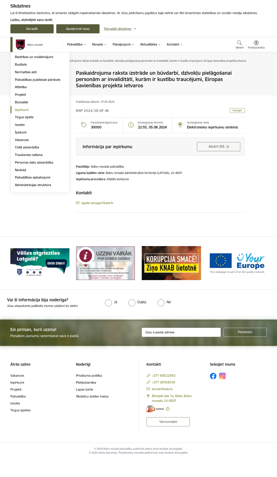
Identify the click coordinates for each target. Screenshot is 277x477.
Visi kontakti (168, 439)
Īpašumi (20, 179)
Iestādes (21, 81)
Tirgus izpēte (24, 163)
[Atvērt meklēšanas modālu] (240, 45)
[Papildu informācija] (167, 426)
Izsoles (20, 171)
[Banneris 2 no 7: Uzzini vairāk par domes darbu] (105, 281)
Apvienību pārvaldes (29, 88)
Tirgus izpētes (20, 428)
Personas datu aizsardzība (34, 209)
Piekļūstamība (86, 400)
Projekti (20, 141)
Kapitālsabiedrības (28, 96)
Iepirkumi (22, 156)
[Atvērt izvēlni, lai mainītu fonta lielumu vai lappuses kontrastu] (256, 45)
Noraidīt (32, 29)
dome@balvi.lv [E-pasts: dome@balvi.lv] (162, 407)
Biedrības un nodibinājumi (34, 103)
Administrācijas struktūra (33, 231)
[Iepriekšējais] (20, 281)
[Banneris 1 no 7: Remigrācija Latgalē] (40, 281)
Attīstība (21, 133)
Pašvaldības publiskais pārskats (37, 126)
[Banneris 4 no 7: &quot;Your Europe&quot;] (237, 281)
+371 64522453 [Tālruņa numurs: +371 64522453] (164, 393)
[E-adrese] (155, 426)
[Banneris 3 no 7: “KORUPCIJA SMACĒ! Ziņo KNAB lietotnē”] (171, 281)
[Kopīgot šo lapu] (256, 82)
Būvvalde (21, 148)
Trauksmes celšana (29, 201)
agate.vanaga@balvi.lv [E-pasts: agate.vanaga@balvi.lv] (97, 203)
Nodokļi (20, 216)
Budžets (21, 111)
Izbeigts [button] (237, 110)
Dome (19, 73)
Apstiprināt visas (78, 29)
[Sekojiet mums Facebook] (213, 394)
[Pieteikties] (245, 350)
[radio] (111, 319)
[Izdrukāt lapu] (256, 71)
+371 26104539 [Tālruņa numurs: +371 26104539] (163, 400)
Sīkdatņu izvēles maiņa (92, 414)
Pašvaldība (18, 414)
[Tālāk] (257, 281)
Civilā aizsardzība (27, 193)
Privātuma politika (89, 393)
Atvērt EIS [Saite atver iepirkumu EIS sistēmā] (216, 146)
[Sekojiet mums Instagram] (222, 394)
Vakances (22, 186)
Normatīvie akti (26, 118)
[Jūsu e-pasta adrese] (181, 350)
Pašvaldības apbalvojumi (32, 224)
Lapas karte (84, 407)
